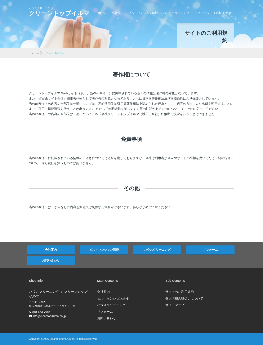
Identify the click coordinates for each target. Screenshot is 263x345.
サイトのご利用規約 (179, 291)
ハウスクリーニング (176, 12)
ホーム (102, 12)
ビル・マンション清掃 (143, 12)
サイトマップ (174, 305)
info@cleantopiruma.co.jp (49, 316)
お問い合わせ (223, 12)
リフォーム (201, 12)
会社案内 (118, 12)
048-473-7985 (41, 312)
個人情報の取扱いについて (184, 298)
